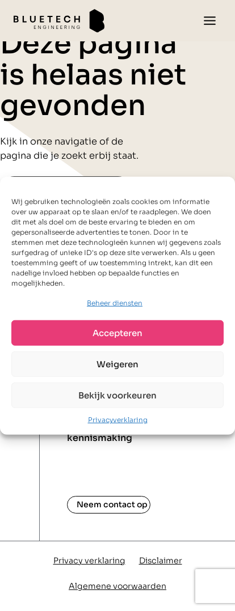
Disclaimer (160, 560)
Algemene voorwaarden (117, 586)
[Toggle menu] (209, 20)
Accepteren (117, 333)
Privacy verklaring (89, 560)
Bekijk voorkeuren (117, 395)
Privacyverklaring (118, 419)
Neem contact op (112, 504)
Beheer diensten (114, 303)
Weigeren (117, 364)
